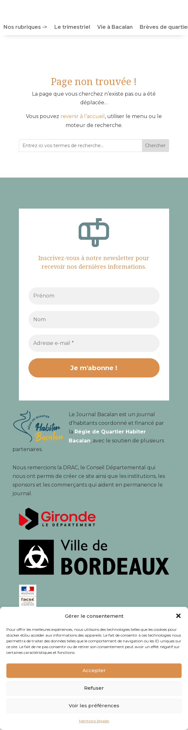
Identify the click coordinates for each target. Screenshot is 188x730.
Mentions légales (94, 720)
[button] (178, 616)
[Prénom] (94, 296)
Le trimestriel (72, 27)
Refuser (94, 688)
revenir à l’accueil (82, 116)
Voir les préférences (94, 705)
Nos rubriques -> (25, 27)
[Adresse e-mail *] (94, 343)
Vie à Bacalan (115, 27)
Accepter (94, 670)
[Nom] (94, 319)
